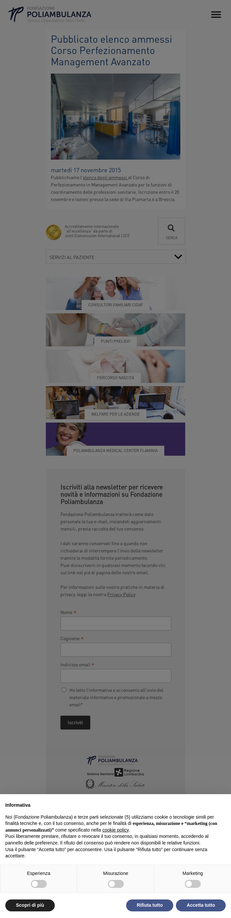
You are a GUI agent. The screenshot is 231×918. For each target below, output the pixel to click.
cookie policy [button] (115, 830)
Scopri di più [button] (30, 905)
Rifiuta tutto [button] (150, 905)
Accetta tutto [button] (201, 905)
